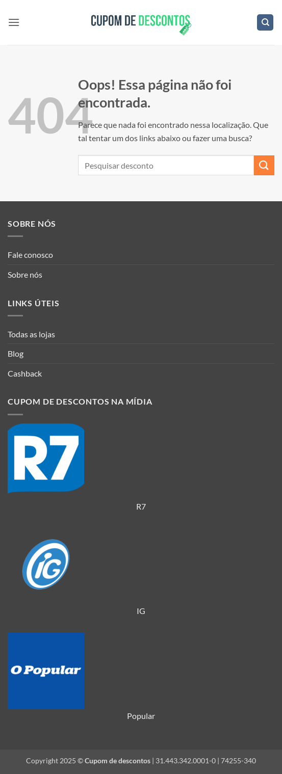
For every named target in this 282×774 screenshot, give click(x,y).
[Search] (265, 22)
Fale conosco (30, 254)
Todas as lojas (31, 334)
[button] (14, 22)
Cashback (25, 373)
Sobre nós (25, 274)
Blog (15, 353)
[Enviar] (264, 165)
